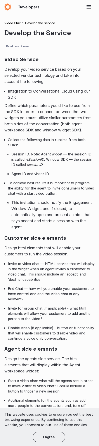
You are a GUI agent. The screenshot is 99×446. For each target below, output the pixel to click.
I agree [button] (49, 437)
